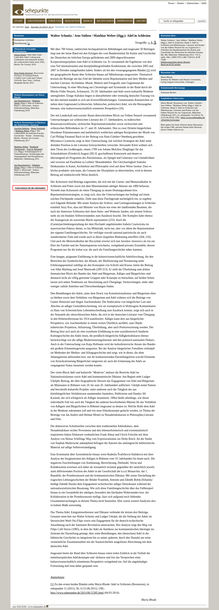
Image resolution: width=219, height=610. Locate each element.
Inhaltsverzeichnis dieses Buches (175, 62)
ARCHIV (141, 20)
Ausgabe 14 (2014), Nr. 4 (42, 27)
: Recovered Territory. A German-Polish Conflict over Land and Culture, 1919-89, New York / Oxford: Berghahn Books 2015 (28, 78)
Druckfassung (22, 43)
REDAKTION (72, 20)
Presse (171, 3)
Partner (180, 3)
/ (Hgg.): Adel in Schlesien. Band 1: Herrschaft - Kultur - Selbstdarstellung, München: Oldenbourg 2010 (29, 105)
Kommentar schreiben (24, 40)
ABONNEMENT (36, 20)
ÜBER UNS (54, 20)
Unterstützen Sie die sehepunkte (30, 188)
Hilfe (203, 3)
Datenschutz (193, 3)
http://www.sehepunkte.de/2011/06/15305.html (77, 592)
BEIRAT (88, 20)
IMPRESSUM (124, 20)
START (18, 20)
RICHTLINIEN (105, 20)
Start (27, 27)
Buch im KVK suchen (170, 64)
